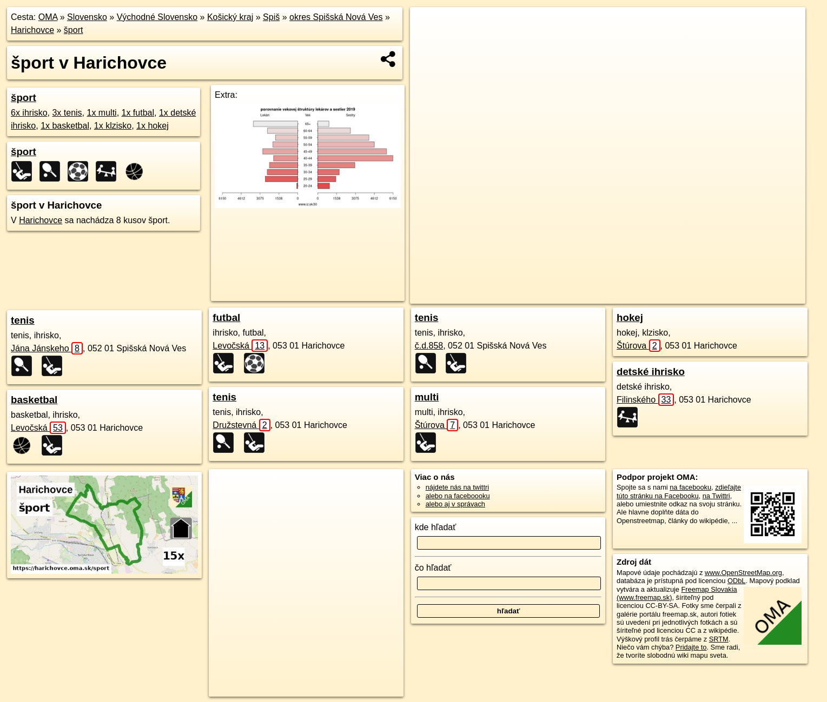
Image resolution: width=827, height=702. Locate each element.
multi (427, 397)
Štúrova (437, 425)
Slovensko (87, 17)
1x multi (102, 112)
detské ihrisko (651, 371)
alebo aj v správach (455, 504)
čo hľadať (433, 567)
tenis (23, 320)
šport (73, 30)
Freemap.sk (677, 295)
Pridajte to (691, 647)
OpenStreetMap (621, 295)
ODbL (736, 581)
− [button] (428, 42)
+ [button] (428, 25)
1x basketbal (65, 125)
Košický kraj (230, 17)
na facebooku (690, 487)
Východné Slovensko (157, 17)
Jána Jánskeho (47, 348)
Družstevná (241, 425)
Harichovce (32, 30)
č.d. (429, 345)
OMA (48, 17)
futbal (226, 317)
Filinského (645, 399)
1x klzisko (112, 125)
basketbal (34, 399)
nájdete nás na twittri (457, 487)
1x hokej (152, 125)
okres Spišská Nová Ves (336, 17)
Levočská (38, 428)
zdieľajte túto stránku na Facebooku (679, 491)
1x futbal (138, 112)
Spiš (271, 17)
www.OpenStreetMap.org (743, 573)
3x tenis (67, 112)
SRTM (719, 639)
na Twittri (716, 496)
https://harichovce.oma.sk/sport (758, 295)
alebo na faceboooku (458, 496)
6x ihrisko (29, 112)
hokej (630, 317)
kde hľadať (435, 527)
